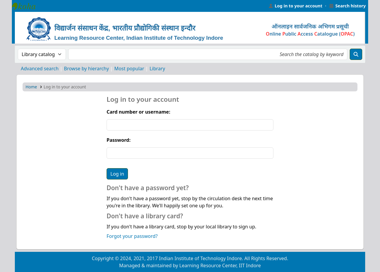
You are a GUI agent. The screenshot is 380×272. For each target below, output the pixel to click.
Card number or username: (138, 112)
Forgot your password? (132, 236)
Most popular (129, 68)
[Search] (356, 54)
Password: (119, 140)
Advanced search (39, 68)
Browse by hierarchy (86, 68)
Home (31, 87)
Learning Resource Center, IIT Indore (27, 6)
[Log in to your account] (295, 6)
